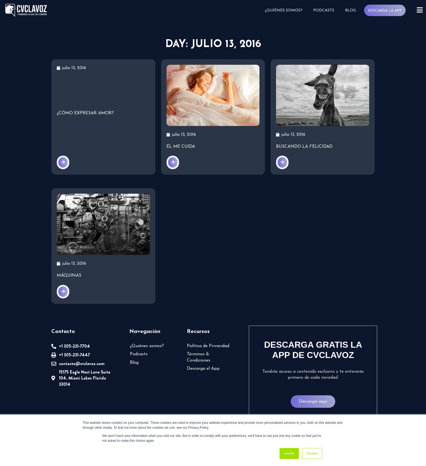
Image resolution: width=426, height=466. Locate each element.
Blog (350, 10)
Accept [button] (289, 453)
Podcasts (323, 10)
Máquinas (69, 275)
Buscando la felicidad (304, 146)
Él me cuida (181, 146)
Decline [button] (312, 453)
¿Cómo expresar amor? (85, 113)
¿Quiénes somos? (283, 10)
